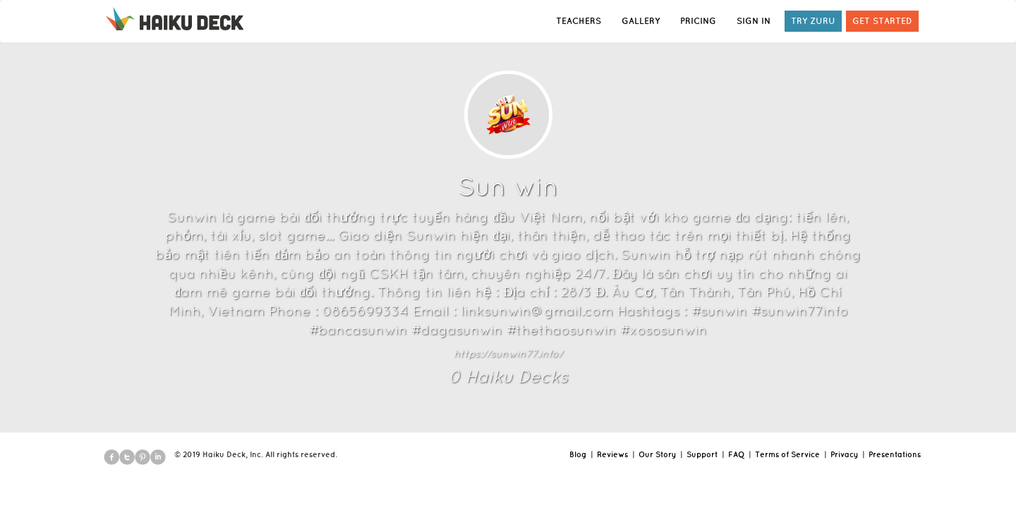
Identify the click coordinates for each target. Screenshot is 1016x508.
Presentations (895, 454)
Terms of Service (787, 454)
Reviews (612, 454)
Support (702, 454)
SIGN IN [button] (753, 20)
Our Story (657, 454)
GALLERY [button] (641, 20)
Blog (577, 454)
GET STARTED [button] (882, 20)
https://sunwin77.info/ (508, 353)
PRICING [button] (698, 20)
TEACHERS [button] (578, 20)
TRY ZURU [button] (813, 20)
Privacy (844, 454)
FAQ (736, 454)
